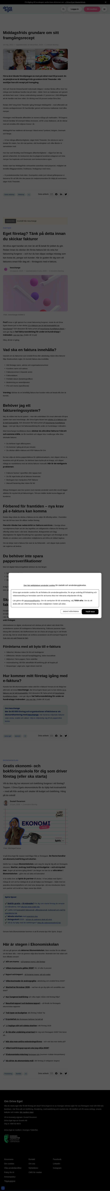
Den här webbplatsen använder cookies (39, 585)
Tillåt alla (90, 612)
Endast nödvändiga (71, 611)
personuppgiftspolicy (32, 601)
